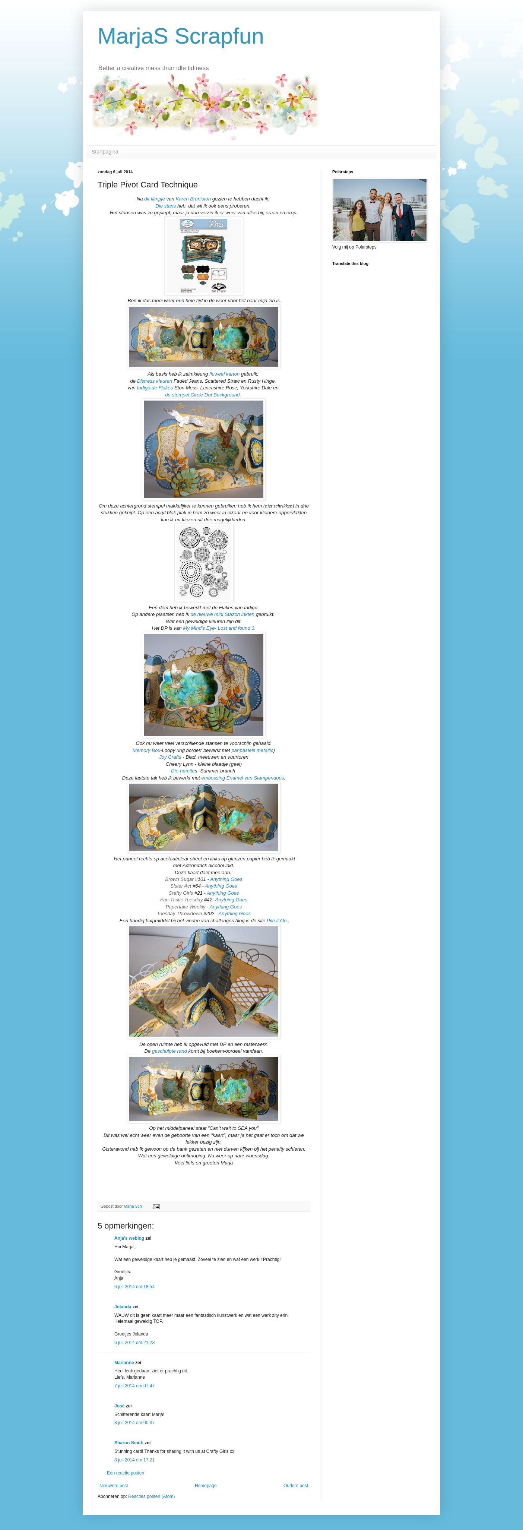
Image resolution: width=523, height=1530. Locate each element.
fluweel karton (224, 374)
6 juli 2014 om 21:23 (134, 1342)
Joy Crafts (170, 757)
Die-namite (183, 771)
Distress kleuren (154, 381)
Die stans (166, 206)
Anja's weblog (129, 1238)
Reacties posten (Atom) (151, 1496)
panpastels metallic (252, 750)
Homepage (206, 1485)
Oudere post (295, 1485)
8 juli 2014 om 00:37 (134, 1422)
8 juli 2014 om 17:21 (134, 1460)
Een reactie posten (125, 1473)
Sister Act (181, 886)
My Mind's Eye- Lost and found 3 (218, 628)
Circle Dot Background (215, 395)
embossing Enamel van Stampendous (242, 778)
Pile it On (277, 920)
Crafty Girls (180, 893)
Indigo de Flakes (155, 388)
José (119, 1406)
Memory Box (146, 750)
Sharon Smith (128, 1442)
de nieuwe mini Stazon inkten (222, 614)
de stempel (177, 395)
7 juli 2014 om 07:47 (134, 1385)
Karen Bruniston (193, 199)
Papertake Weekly (186, 907)
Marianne (124, 1362)
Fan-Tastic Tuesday (181, 899)
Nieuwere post (113, 1485)
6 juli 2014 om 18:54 (134, 1286)
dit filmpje (154, 199)
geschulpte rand (170, 1051)
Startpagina (105, 152)
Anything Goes (226, 879)
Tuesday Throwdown (179, 913)
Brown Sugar (179, 879)
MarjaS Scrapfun (181, 35)
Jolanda (122, 1306)
